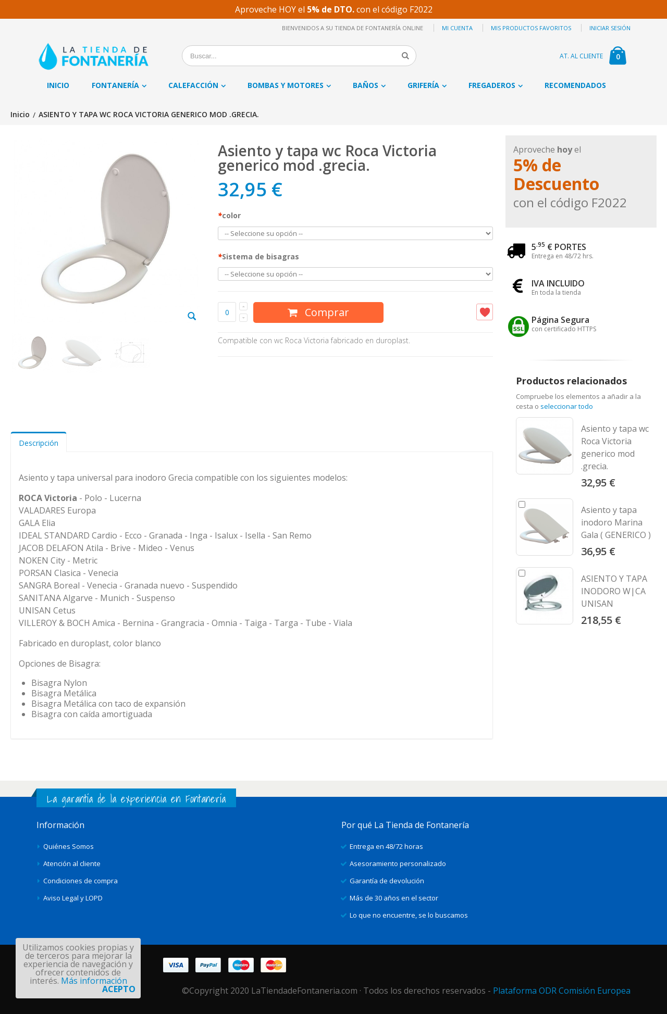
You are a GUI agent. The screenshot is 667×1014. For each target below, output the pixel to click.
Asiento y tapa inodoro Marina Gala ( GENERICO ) (616, 522)
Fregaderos (491, 85)
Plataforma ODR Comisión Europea (562, 990)
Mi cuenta (457, 28)
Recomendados (575, 85)
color (229, 215)
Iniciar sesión (610, 28)
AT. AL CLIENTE (581, 56)
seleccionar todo (566, 406)
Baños (365, 85)
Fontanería (115, 85)
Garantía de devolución (387, 880)
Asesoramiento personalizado (398, 863)
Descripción (38, 443)
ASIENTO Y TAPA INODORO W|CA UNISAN (614, 591)
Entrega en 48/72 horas (386, 846)
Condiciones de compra (80, 880)
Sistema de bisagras (258, 256)
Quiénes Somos (68, 846)
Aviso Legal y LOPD (73, 898)
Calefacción (193, 85)
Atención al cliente (72, 863)
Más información (94, 980)
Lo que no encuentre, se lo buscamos (409, 915)
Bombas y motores (286, 85)
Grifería (423, 85)
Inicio (20, 115)
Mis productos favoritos (531, 28)
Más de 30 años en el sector (394, 898)
